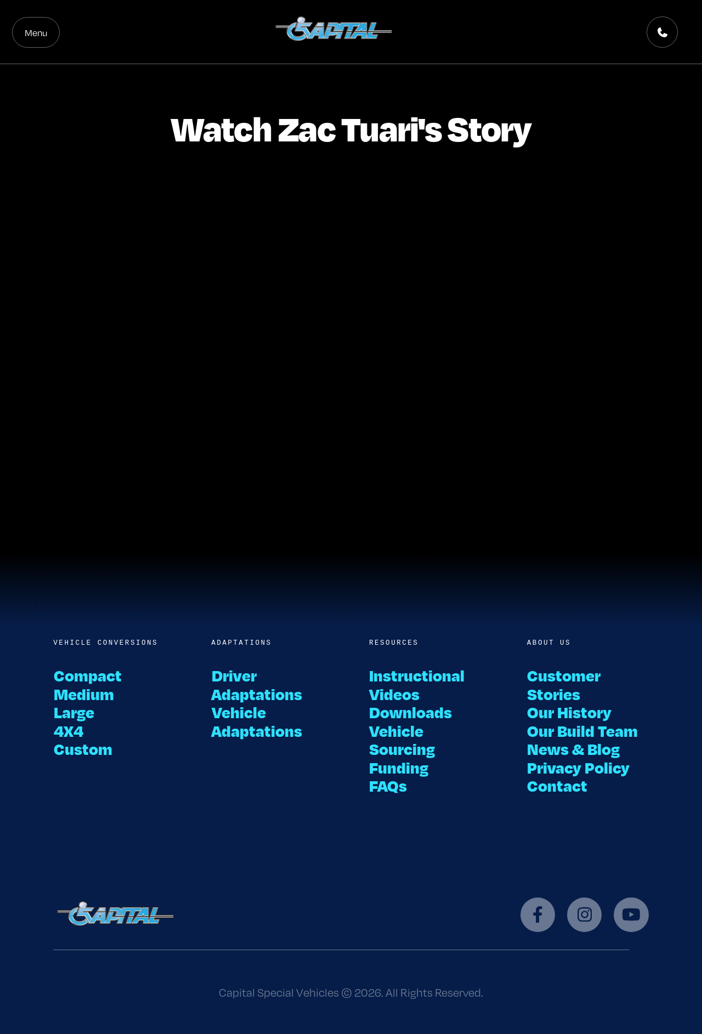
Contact (557, 785)
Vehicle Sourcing (402, 739)
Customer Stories (564, 684)
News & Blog (573, 748)
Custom (82, 748)
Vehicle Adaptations (256, 721)
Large (73, 712)
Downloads (410, 712)
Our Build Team (582, 730)
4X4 (68, 730)
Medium (83, 694)
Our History (569, 712)
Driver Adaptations (256, 684)
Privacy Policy (578, 767)
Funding (399, 767)
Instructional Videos (417, 684)
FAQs (388, 785)
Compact (87, 675)
